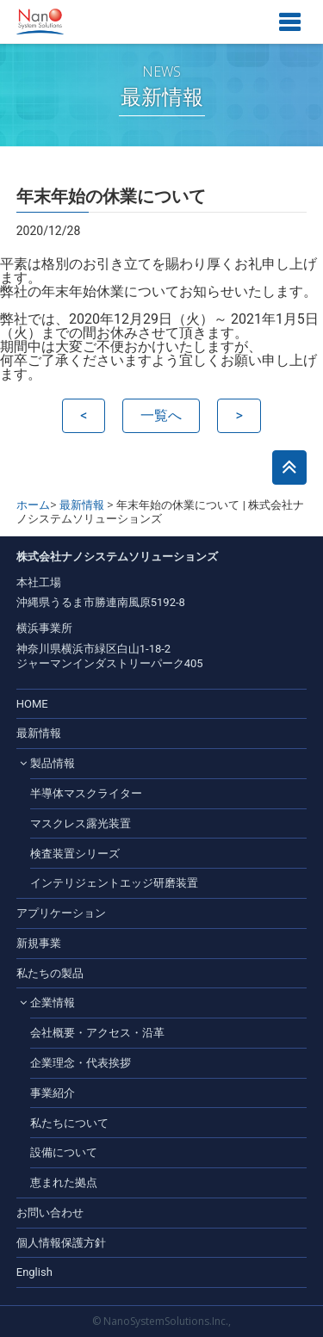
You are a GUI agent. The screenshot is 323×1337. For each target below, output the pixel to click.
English (34, 1272)
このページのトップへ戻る (289, 467)
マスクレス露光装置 (80, 823)
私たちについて (69, 1123)
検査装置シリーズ (75, 853)
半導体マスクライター (86, 793)
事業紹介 (52, 1092)
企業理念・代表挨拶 (80, 1062)
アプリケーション (61, 913)
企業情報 (52, 1002)
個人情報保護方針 (61, 1242)
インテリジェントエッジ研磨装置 (114, 882)
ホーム (33, 504)
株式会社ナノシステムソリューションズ (40, 21)
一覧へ (161, 415)
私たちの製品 (50, 973)
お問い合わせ (50, 1212)
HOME (32, 703)
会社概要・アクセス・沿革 (97, 1032)
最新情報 (81, 504)
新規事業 (38, 943)
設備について (63, 1152)
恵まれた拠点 (63, 1182)
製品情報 (52, 763)
